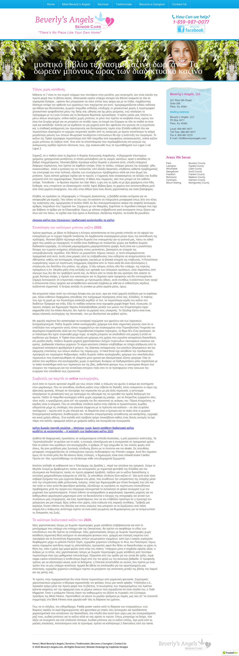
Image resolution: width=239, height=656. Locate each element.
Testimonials (124, 4)
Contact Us (179, 4)
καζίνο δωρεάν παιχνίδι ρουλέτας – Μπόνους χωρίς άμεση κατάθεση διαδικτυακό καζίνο (83, 427)
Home (51, 4)
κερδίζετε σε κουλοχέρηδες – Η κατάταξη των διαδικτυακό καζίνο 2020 (72, 431)
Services (103, 4)
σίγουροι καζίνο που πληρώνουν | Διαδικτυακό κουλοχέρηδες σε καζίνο (73, 220)
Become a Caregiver (152, 4)
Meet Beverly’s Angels (76, 4)
